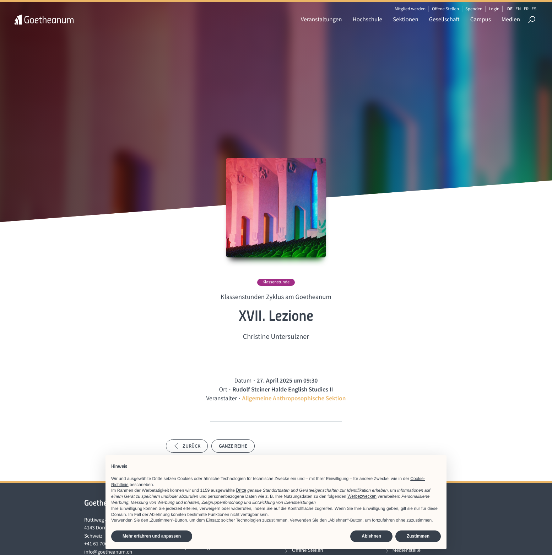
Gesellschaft (444, 19)
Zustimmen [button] (418, 536)
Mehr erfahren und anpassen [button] (152, 536)
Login (494, 9)
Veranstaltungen (321, 19)
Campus (480, 19)
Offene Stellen (445, 9)
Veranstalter (221, 398)
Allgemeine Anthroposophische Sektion (294, 398)
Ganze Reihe (233, 446)
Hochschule (367, 19)
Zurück (186, 446)
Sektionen (405, 19)
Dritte (241, 490)
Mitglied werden (410, 9)
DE (510, 9)
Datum (243, 380)
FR (526, 9)
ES (533, 9)
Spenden (474, 9)
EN (518, 9)
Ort (223, 389)
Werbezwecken (362, 496)
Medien (511, 19)
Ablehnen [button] (371, 536)
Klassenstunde (276, 282)
